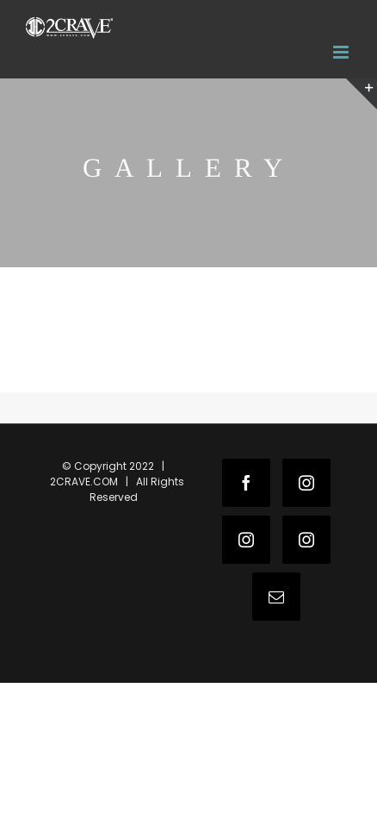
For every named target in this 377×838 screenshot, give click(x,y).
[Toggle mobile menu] (342, 52)
